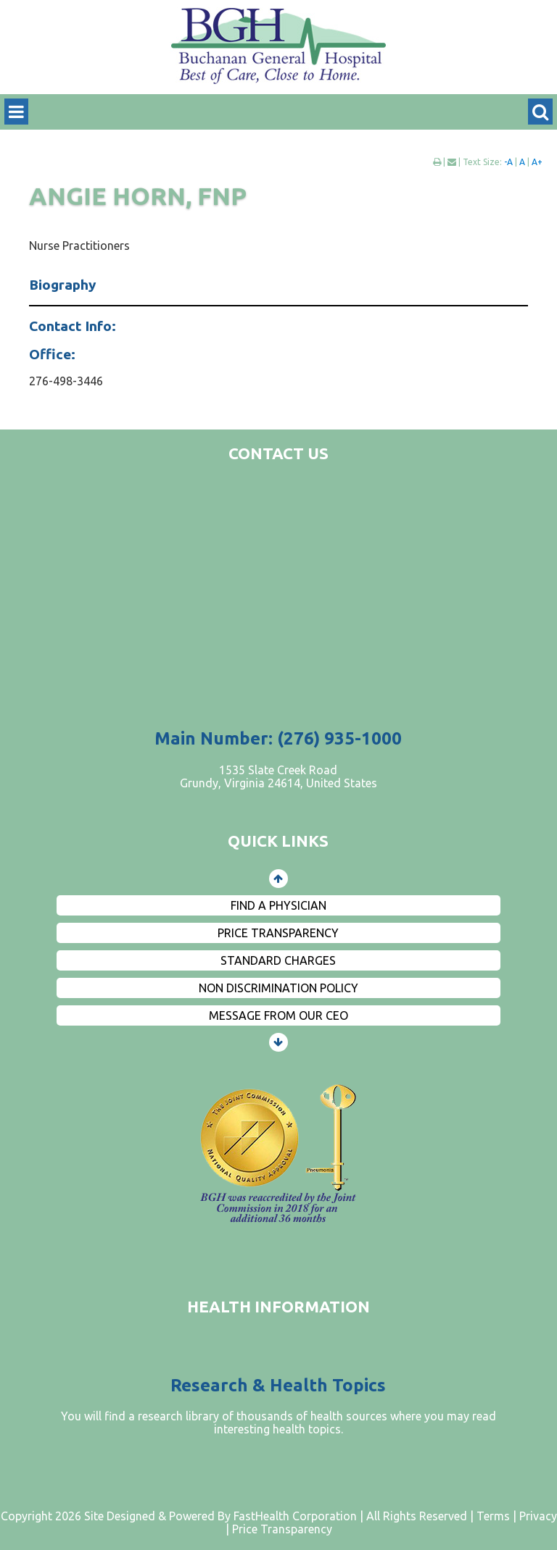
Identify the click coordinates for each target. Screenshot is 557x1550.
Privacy (538, 1515)
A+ (537, 162)
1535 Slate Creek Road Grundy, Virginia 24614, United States (278, 776)
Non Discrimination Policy (278, 987)
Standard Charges (278, 960)
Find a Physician (278, 905)
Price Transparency (278, 932)
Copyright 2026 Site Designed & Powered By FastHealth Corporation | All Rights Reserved (234, 1515)
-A (508, 162)
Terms (493, 1515)
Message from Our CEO (278, 1015)
